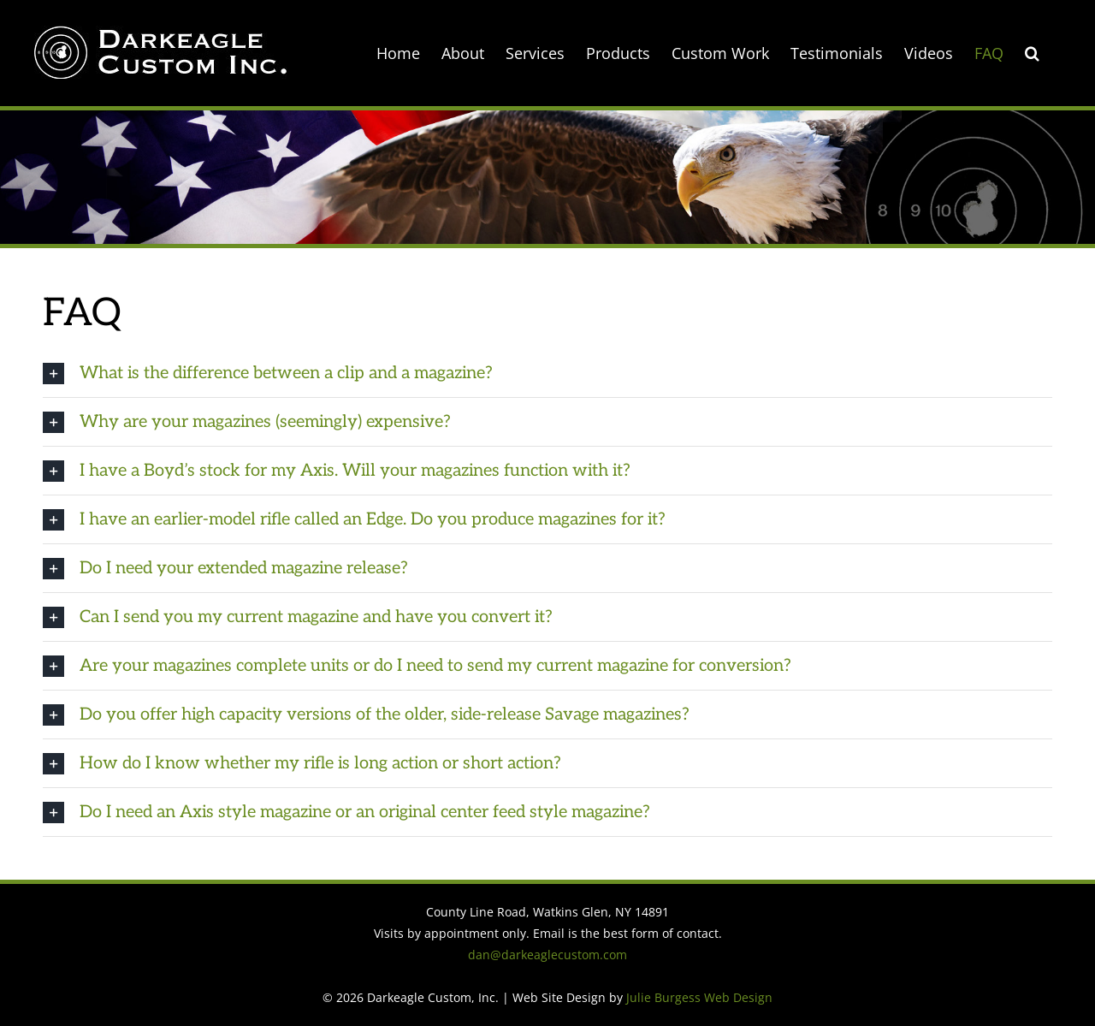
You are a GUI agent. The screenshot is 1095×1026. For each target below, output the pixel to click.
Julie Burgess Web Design (699, 997)
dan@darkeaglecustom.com (547, 954)
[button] (1032, 53)
